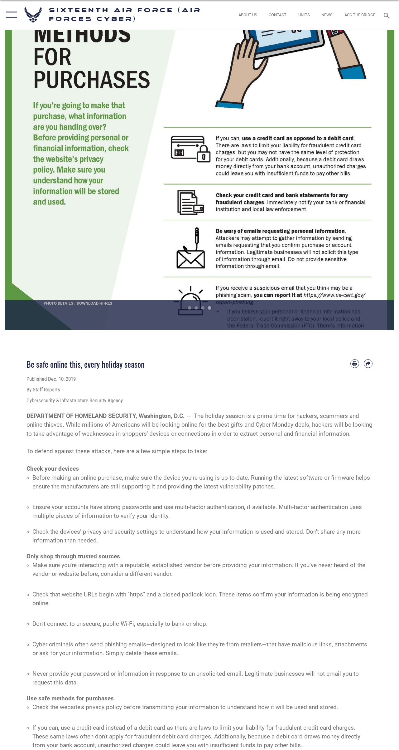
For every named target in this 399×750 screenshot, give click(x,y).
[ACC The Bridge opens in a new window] (360, 14)
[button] (10, 15)
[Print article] (354, 363)
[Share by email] (368, 363)
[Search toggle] (387, 15)
